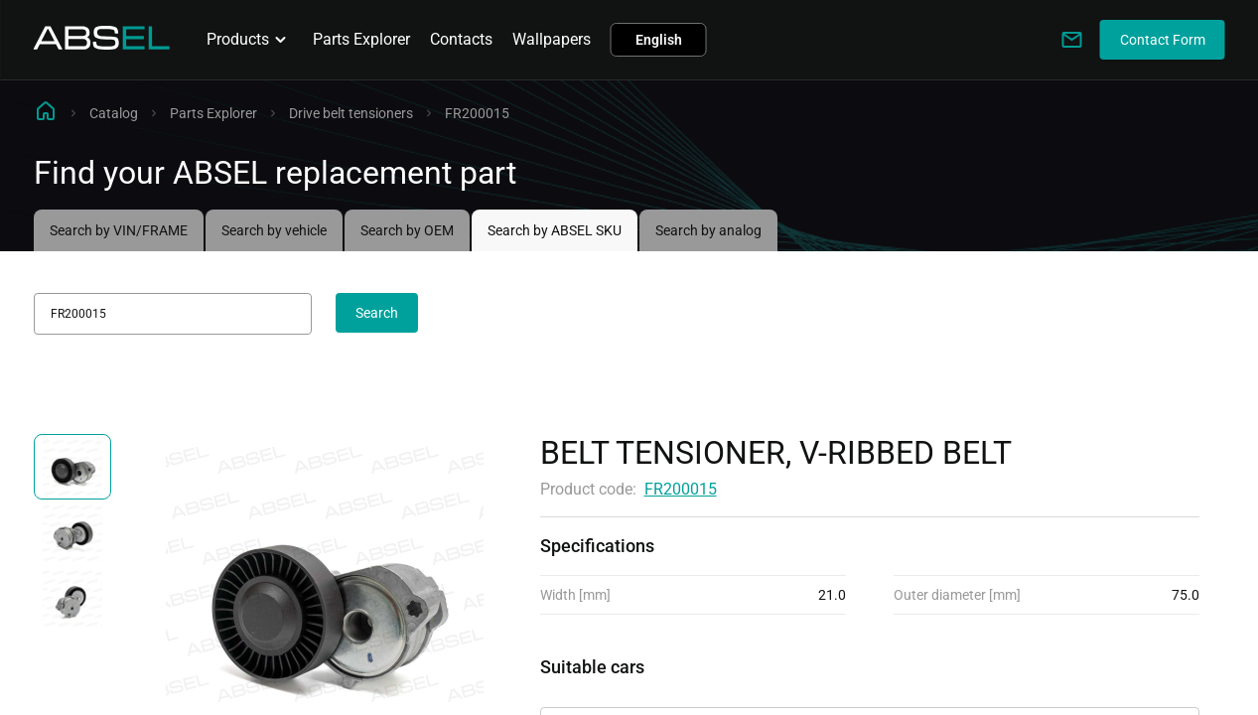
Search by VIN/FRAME (119, 230)
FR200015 (680, 489)
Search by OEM (407, 230)
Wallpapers (551, 39)
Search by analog (708, 230)
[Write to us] (1072, 40)
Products (250, 40)
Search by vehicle (274, 230)
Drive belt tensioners (351, 113)
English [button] (658, 40)
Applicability (584, 689)
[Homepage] (102, 44)
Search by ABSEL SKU (555, 230)
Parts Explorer (361, 39)
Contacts (461, 39)
